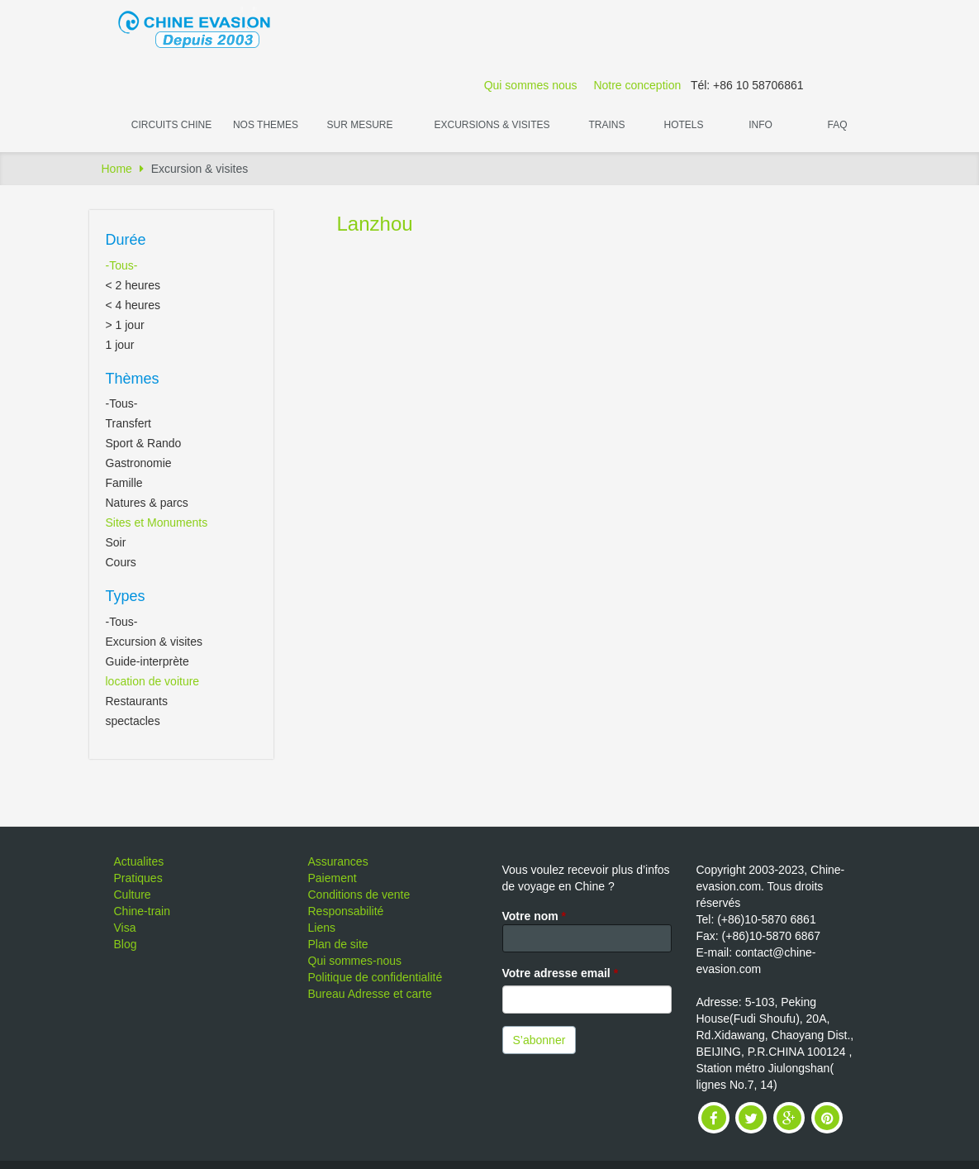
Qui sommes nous (530, 85)
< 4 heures (133, 305)
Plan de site (338, 944)
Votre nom (534, 916)
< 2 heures (133, 285)
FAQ (837, 125)
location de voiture (153, 681)
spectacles (133, 721)
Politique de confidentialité (375, 977)
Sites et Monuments (157, 522)
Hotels (683, 125)
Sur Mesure (359, 125)
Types (125, 596)
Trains (606, 125)
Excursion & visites (154, 641)
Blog (125, 944)
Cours (121, 562)
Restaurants (137, 701)
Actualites (139, 861)
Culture (132, 894)
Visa (125, 927)
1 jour (120, 344)
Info (760, 125)
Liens (321, 927)
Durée (126, 239)
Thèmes (132, 378)
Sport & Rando (144, 443)
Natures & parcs (147, 502)
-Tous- (122, 265)
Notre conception (637, 85)
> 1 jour (125, 325)
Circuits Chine (171, 125)
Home (117, 168)
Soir (116, 542)
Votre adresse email (560, 973)
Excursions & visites (491, 125)
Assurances (338, 861)
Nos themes (265, 125)
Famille (124, 482)
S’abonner (539, 1040)
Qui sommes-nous (355, 960)
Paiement (332, 878)
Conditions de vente (359, 894)
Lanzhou (375, 223)
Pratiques (138, 878)
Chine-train (142, 911)
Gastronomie (139, 463)
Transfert (129, 423)
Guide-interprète (147, 661)
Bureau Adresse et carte (370, 993)
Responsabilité (346, 911)
